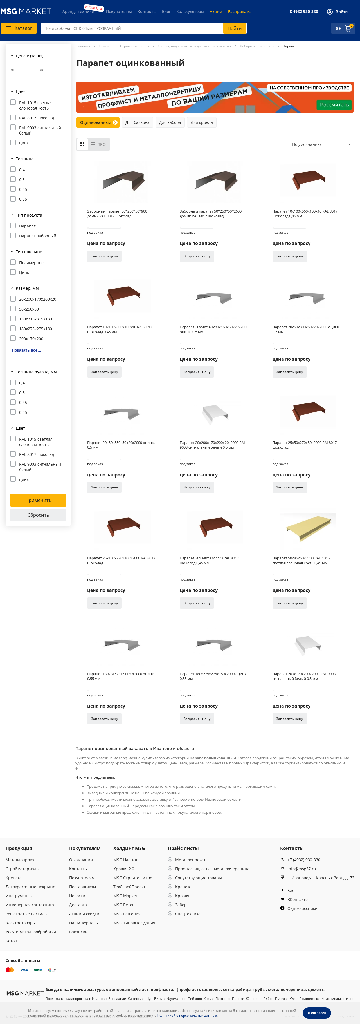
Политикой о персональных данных (187, 1015)
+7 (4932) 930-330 (300, 859)
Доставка (78, 904)
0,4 (22, 169)
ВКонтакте (294, 899)
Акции (216, 11)
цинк (24, 143)
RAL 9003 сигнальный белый (40, 130)
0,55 (23, 199)
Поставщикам (82, 886)
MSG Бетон (124, 904)
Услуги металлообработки (31, 931)
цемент (315, 989)
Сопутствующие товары (195, 877)
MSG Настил (125, 859)
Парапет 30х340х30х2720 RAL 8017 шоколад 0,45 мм (209, 560)
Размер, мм (27, 288)
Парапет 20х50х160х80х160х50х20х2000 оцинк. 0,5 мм (214, 329)
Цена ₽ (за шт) (29, 56)
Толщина (24, 158)
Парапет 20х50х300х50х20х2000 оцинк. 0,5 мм (306, 329)
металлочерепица (287, 989)
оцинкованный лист (127, 989)
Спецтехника (184, 913)
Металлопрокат (21, 859)
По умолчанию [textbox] (306, 144)
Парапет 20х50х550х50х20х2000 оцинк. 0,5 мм (121, 445)
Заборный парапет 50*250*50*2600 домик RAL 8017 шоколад (211, 213)
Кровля (178, 895)
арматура (94, 989)
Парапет (27, 226)
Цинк (24, 272)
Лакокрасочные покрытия (31, 886)
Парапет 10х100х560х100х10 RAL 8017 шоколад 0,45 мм (305, 213)
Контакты (147, 11)
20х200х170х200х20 (37, 299)
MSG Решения (127, 913)
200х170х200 (31, 338)
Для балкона (137, 122)
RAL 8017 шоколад (36, 118)
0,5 (22, 179)
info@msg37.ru (298, 868)
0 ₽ (338, 28)
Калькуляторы (190, 11)
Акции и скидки (84, 913)
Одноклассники (299, 908)
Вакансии (78, 931)
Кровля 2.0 (123, 868)
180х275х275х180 (35, 328)
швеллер (211, 989)
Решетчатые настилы (27, 913)
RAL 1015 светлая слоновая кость (36, 105)
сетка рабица (237, 989)
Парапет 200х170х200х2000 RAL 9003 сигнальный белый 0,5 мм (304, 676)
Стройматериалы (22, 868)
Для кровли (202, 122)
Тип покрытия (30, 251)
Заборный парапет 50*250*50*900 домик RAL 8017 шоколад (117, 213)
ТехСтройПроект (129, 886)
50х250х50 (29, 309)
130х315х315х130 (35, 319)
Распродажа (240, 11)
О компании (81, 859)
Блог (166, 11)
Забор (177, 904)
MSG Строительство (132, 877)
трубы (259, 989)
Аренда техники (78, 11)
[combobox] (144, 28)
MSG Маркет (125, 895)
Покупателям (119, 11)
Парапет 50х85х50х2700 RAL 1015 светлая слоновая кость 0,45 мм (301, 560)
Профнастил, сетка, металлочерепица (208, 868)
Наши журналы (84, 922)
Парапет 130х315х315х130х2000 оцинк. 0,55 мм (121, 676)
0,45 (23, 189)
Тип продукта (29, 215)
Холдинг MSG (129, 848)
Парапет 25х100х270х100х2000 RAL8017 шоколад (121, 560)
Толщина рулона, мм (36, 371)
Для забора (170, 122)
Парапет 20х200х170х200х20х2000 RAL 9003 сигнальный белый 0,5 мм (213, 445)
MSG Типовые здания (134, 922)
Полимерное (31, 262)
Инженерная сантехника (30, 904)
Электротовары (21, 922)
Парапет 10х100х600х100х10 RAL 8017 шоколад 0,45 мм (119, 329)
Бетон (11, 940)
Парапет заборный (37, 235)
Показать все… (26, 350)
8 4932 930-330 (304, 11)
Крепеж (13, 877)
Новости (77, 895)
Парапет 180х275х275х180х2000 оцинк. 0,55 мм (213, 676)
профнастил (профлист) (175, 989)
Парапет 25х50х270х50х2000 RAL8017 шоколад (305, 445)
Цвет (20, 91)
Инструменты (19, 895)
